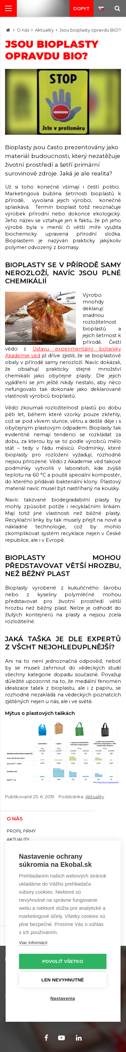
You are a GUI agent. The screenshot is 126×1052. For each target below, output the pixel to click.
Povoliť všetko (62, 961)
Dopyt (81, 8)
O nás (23, 30)
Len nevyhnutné (62, 979)
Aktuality (44, 30)
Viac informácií (33, 942)
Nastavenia (62, 998)
